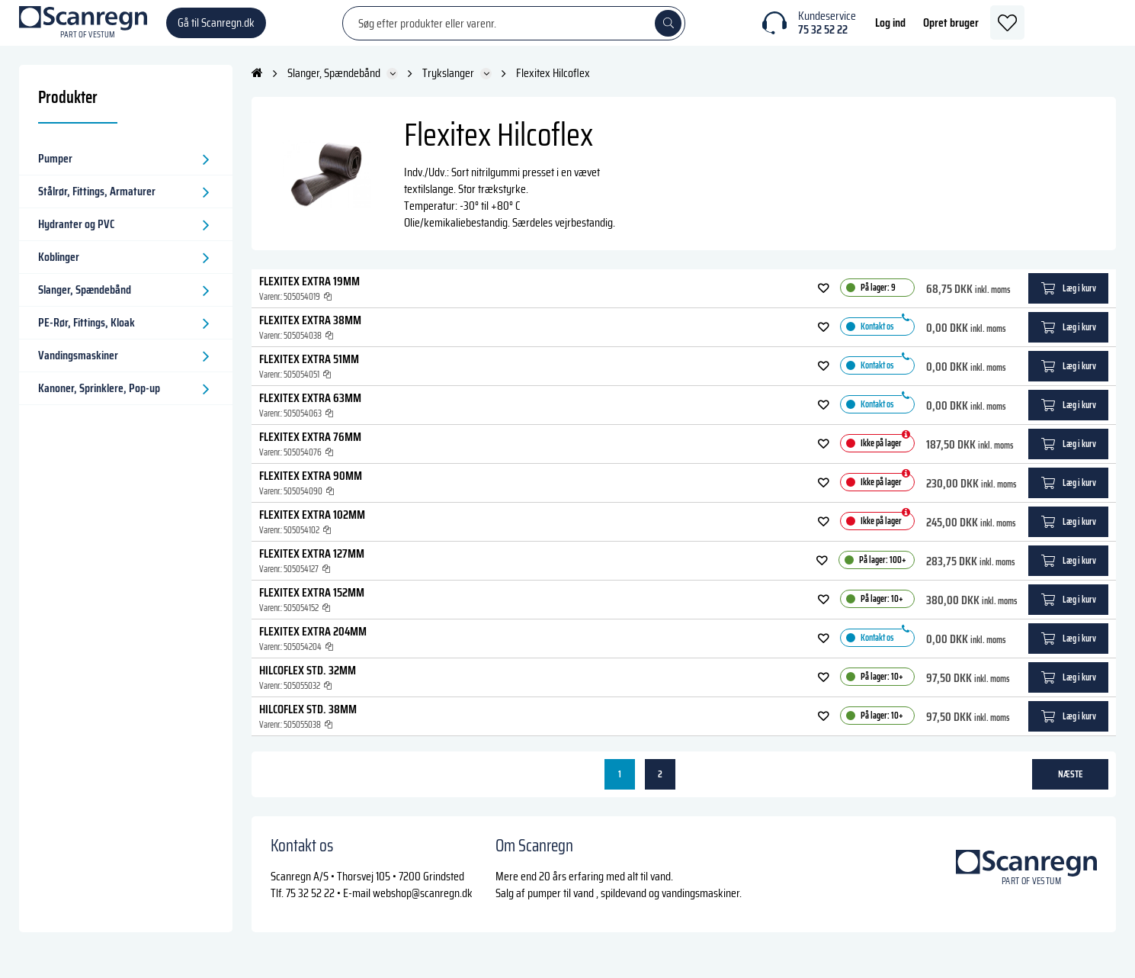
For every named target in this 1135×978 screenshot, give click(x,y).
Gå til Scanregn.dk (216, 30)
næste (1070, 789)
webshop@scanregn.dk (423, 908)
